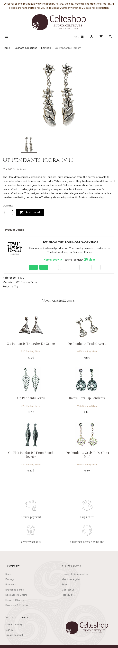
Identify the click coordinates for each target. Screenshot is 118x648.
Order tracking (13, 624)
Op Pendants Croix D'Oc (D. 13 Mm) (87, 455)
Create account (14, 635)
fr (76, 36)
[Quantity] (7, 212)
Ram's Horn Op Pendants (87, 398)
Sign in (9, 629)
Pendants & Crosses (16, 605)
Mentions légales (71, 579)
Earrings (9, 579)
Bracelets (10, 584)
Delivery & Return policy (75, 574)
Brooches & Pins (14, 589)
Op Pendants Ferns (31, 398)
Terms (65, 584)
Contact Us (68, 589)
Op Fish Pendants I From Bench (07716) (31, 455)
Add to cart (29, 212)
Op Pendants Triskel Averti (87, 344)
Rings (8, 574)
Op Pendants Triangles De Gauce (31, 344)
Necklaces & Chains (16, 594)
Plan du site (68, 594)
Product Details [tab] (14, 229)
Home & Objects (14, 600)
